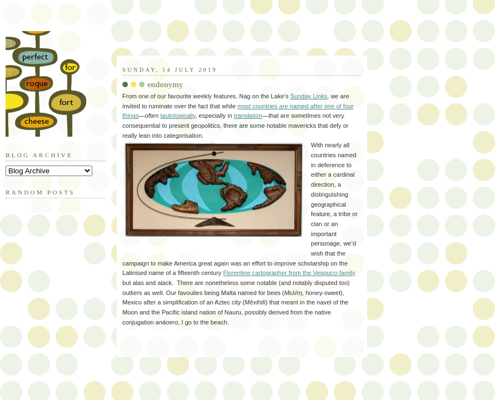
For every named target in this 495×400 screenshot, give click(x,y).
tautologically (177, 115)
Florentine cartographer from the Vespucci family (289, 272)
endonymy (165, 84)
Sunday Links (308, 96)
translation (248, 115)
